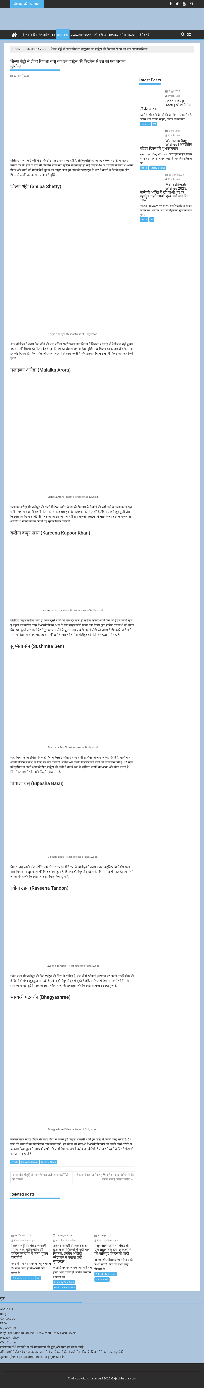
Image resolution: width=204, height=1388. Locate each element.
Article (15, 1161)
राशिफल (103, 34)
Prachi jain (172, 96)
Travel (113, 34)
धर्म (95, 34)
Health (132, 34)
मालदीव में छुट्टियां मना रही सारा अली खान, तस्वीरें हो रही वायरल (40, 1177)
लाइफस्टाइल (63, 34)
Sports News (102, 1279)
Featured (145, 123)
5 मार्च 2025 (172, 131)
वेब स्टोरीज (44, 34)
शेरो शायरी (144, 34)
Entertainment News (23, 1278)
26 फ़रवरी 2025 (174, 174)
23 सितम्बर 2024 (21, 1235)
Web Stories (8, 1342)
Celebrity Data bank (64, 1282)
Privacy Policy (9, 1337)
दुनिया (123, 34)
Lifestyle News (48, 1161)
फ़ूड (53, 34)
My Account (8, 1328)
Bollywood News (29, 1161)
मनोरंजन (25, 34)
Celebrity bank (81, 34)
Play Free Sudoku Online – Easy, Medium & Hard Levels (38, 1333)
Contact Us (7, 1318)
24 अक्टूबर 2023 (62, 1235)
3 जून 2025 (172, 91)
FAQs (3, 1323)
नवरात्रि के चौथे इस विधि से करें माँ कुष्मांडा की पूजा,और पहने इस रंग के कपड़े (41, 1347)
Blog (3, 1314)
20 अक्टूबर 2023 (104, 1235)
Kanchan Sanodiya (23, 1240)
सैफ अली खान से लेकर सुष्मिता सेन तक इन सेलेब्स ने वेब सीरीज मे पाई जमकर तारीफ (105, 1177)
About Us (6, 1309)
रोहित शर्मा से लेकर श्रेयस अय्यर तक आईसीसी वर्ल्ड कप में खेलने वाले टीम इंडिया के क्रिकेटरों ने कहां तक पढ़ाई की (62, 1352)
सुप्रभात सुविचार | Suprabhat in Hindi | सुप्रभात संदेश (32, 1357)
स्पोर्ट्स (34, 34)
